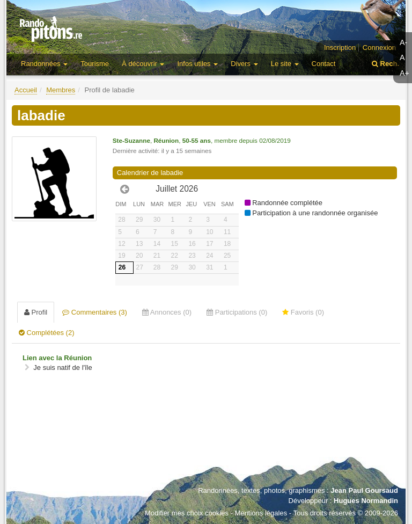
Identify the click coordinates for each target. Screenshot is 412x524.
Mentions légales (261, 513)
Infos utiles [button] (197, 64)
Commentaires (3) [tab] (94, 312)
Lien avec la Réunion (57, 357)
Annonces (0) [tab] (167, 312)
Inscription (340, 47)
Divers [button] (244, 64)
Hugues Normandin (366, 501)
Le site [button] (285, 64)
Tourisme (94, 64)
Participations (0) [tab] (237, 312)
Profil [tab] (35, 312)
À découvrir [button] (143, 64)
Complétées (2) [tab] (46, 333)
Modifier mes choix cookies (187, 513)
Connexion (379, 47)
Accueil (25, 90)
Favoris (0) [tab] (303, 312)
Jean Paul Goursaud (364, 490)
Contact (324, 64)
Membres (60, 90)
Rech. (385, 64)
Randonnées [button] (44, 64)
